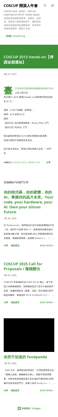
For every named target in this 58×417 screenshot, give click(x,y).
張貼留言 (15, 245)
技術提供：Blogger (29, 408)
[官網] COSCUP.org (15, 36)
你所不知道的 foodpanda (25, 356)
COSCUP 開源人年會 (21, 5)
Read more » (47, 245)
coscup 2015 (19, 162)
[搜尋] (45, 5)
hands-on (34, 162)
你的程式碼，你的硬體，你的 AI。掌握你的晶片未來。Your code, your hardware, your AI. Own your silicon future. (29, 202)
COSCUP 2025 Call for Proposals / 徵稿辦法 (23, 266)
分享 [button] (48, 162)
